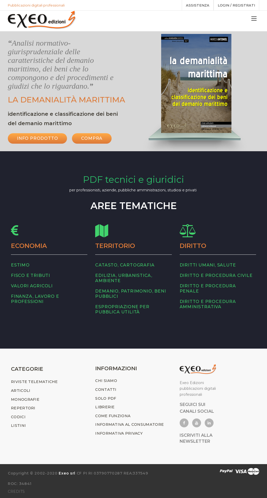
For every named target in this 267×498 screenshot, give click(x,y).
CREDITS (16, 491)
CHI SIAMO (106, 380)
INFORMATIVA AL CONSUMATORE (129, 424)
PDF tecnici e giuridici (133, 179)
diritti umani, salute (208, 265)
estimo (20, 265)
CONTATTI (105, 389)
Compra (91, 138)
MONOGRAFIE (25, 399)
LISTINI (18, 425)
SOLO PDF (105, 398)
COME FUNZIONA (112, 416)
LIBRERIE (104, 407)
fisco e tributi (30, 275)
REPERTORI (23, 408)
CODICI (18, 417)
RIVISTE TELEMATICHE (34, 381)
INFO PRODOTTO (37, 138)
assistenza (197, 5)
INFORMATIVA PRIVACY (119, 433)
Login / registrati (236, 5)
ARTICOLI (20, 390)
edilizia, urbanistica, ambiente (123, 278)
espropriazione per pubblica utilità (122, 309)
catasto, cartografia (124, 265)
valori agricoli (32, 285)
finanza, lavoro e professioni (35, 299)
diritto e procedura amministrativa (208, 304)
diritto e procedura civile (216, 275)
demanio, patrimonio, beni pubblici (130, 294)
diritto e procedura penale (208, 288)
